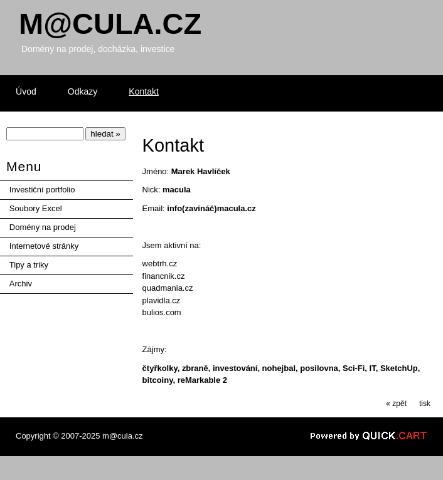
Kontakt (144, 91)
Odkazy (83, 91)
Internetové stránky (43, 246)
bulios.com (161, 312)
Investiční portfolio (42, 189)
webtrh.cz (160, 263)
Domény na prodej (42, 227)
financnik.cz (163, 276)
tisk (424, 403)
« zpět (396, 403)
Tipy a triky (28, 264)
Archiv (20, 283)
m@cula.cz (122, 436)
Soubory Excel (35, 208)
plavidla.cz (161, 300)
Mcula (110, 23)
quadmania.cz (167, 288)
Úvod (26, 91)
